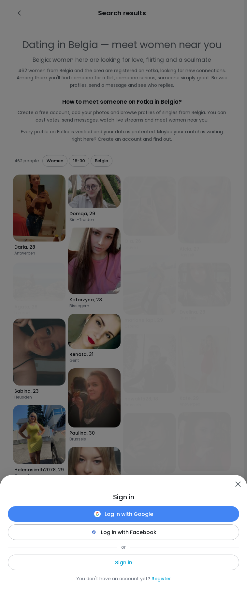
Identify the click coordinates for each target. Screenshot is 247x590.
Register (161, 578)
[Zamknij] (237, 484)
